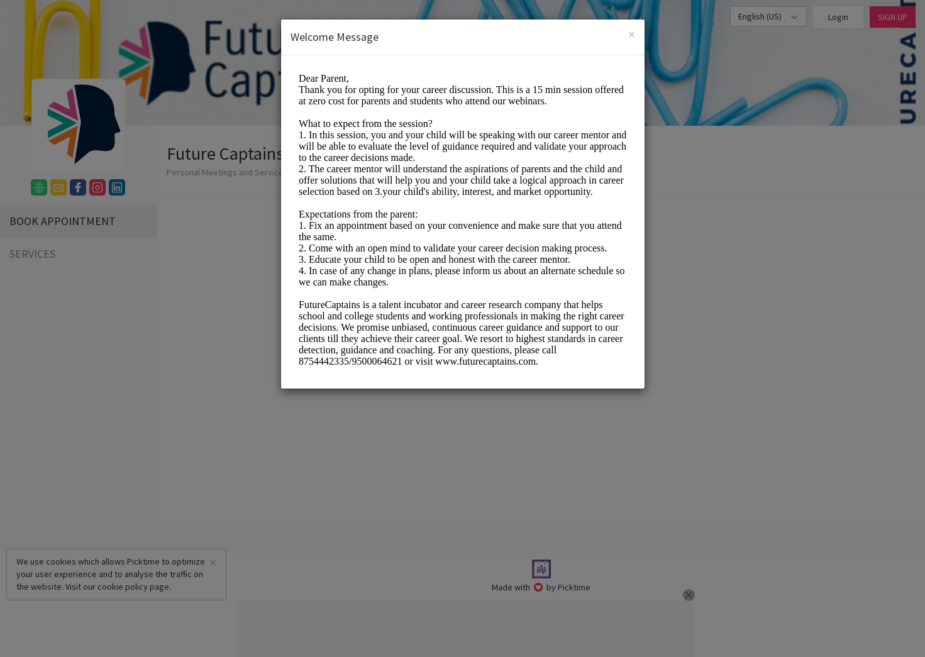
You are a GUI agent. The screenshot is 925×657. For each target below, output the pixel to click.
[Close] (631, 34)
